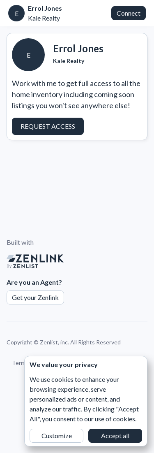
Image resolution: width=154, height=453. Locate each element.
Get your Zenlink (35, 297)
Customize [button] (56, 435)
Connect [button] (128, 13)
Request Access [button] (48, 126)
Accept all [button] (115, 435)
